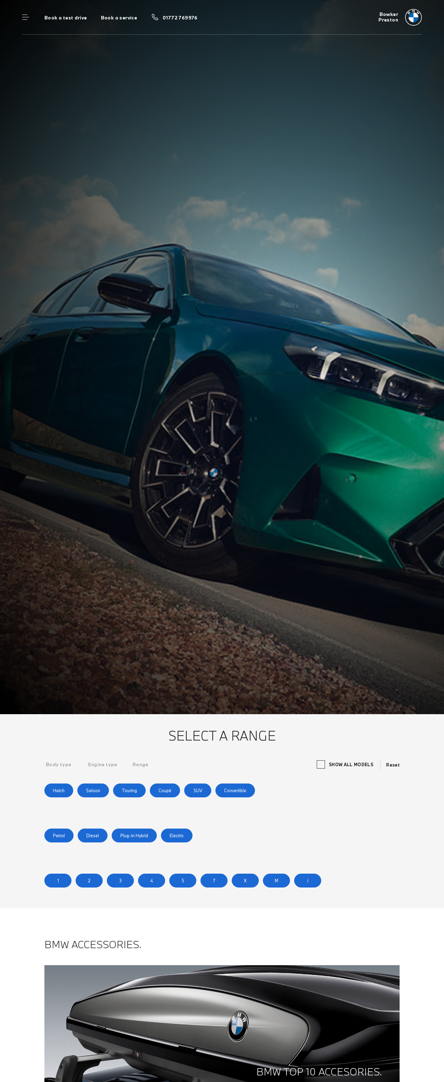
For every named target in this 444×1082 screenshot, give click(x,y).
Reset (393, 765)
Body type (58, 764)
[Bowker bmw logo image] (400, 17)
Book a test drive (65, 18)
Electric (177, 835)
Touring (129, 790)
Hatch (59, 790)
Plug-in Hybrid (134, 835)
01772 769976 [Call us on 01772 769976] (180, 18)
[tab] (58, 764)
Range (140, 764)
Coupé (165, 790)
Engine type (102, 764)
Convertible (235, 790)
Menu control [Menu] (25, 17)
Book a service (119, 18)
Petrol (59, 835)
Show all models (346, 764)
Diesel (92, 835)
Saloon (93, 790)
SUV (198, 790)
